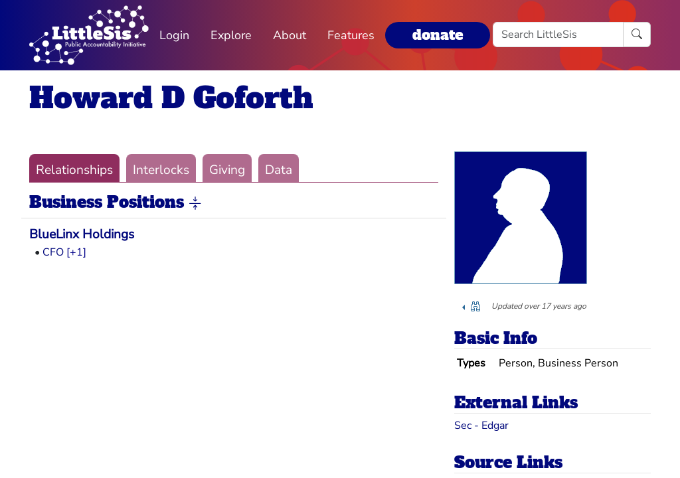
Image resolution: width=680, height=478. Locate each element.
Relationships (74, 170)
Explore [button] (231, 35)
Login (174, 35)
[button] (195, 203)
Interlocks (161, 170)
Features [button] (351, 35)
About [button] (289, 35)
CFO (53, 252)
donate (437, 34)
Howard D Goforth (171, 98)
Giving (227, 170)
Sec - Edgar (481, 425)
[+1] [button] (76, 252)
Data (278, 170)
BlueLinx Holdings (81, 234)
